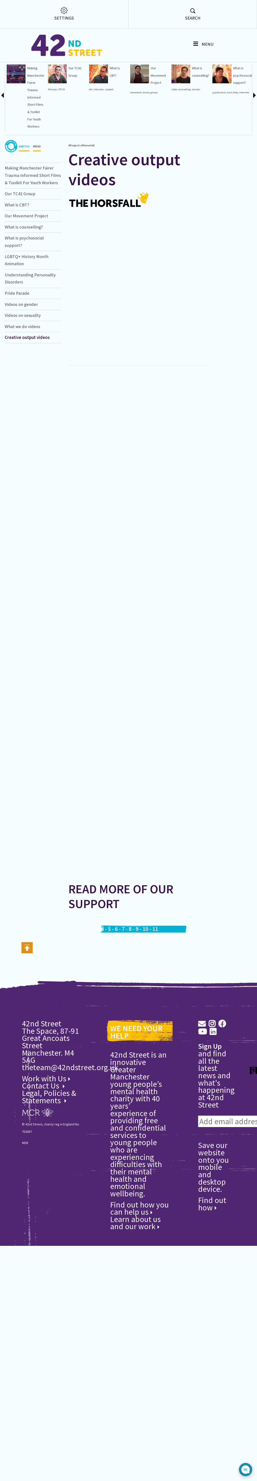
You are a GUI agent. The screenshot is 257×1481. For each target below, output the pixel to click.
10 (145, 948)
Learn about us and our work (135, 1242)
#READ (37, 167)
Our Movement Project (26, 235)
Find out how (212, 1223)
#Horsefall (10, 99)
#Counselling (12, 107)
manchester (11, 114)
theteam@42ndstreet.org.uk (70, 1087)
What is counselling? (24, 246)
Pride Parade (17, 312)
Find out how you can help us (139, 1227)
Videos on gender (21, 324)
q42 (7, 85)
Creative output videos (11, 75)
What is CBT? (17, 224)
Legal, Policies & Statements (49, 1116)
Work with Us (46, 1098)
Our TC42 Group (20, 213)
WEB (25, 1162)
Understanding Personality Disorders (15, 75)
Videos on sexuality (23, 335)
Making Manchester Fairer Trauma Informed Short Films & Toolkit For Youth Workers (33, 195)
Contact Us (41, 1105)
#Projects (10, 92)
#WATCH (24, 167)
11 (155, 948)
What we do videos (22, 346)
